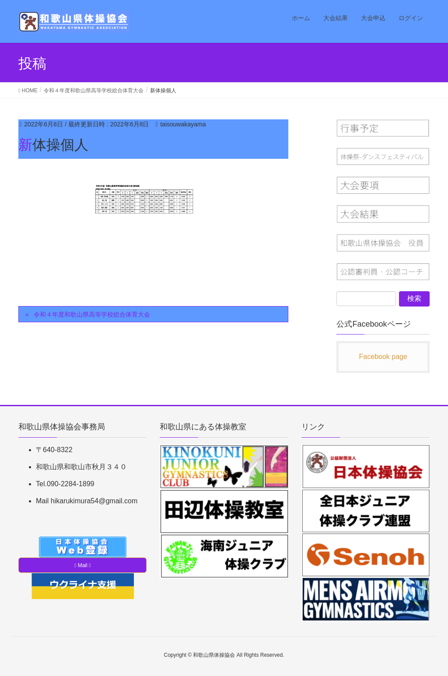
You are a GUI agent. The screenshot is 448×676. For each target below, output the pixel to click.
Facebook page (383, 356)
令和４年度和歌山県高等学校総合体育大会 (92, 314)
